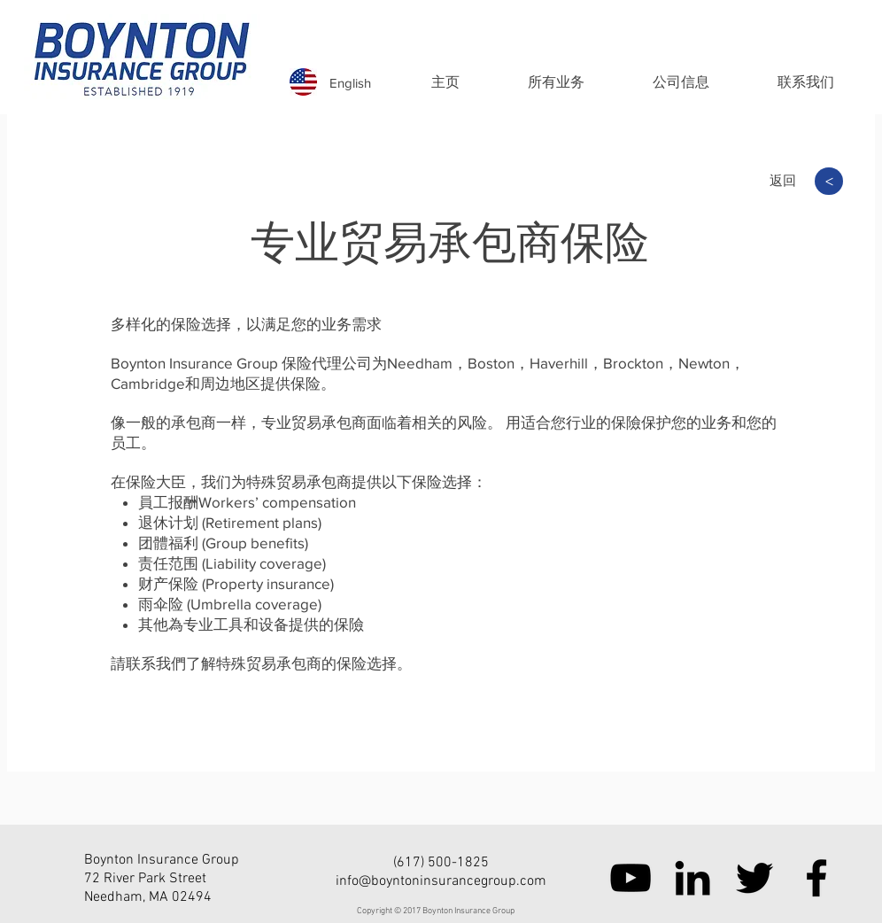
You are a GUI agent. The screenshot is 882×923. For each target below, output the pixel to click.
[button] (555, 82)
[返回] (782, 180)
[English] (350, 82)
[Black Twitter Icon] (754, 878)
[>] (829, 181)
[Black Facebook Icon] (816, 878)
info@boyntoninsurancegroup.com (441, 881)
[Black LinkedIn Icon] (692, 878)
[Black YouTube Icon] (630, 878)
